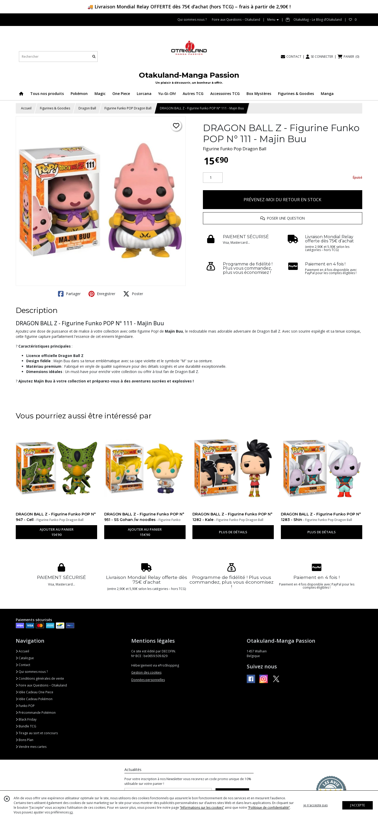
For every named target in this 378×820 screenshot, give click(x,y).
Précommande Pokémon (36, 712)
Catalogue (25, 658)
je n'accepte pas (315, 805)
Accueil (26, 108)
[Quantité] (213, 177)
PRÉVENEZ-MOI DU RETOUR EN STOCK (282, 200)
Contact (23, 665)
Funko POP (25, 706)
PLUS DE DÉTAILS (233, 532)
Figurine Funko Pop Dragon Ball (234, 149)
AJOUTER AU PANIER (57, 532)
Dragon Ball (87, 108)
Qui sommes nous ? (32, 671)
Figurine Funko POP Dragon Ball (127, 108)
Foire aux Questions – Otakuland (41, 685)
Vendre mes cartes (31, 746)
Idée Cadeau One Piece (34, 692)
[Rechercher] (94, 56)
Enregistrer (101, 294)
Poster (133, 294)
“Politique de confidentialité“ (269, 807)
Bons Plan (24, 740)
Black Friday (26, 719)
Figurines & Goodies (55, 108)
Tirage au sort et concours (37, 733)
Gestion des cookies (146, 672)
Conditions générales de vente (40, 678)
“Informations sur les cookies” (202, 807)
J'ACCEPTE (357, 805)
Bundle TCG (26, 726)
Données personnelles (148, 680)
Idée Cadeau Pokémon (34, 699)
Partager (69, 294)
